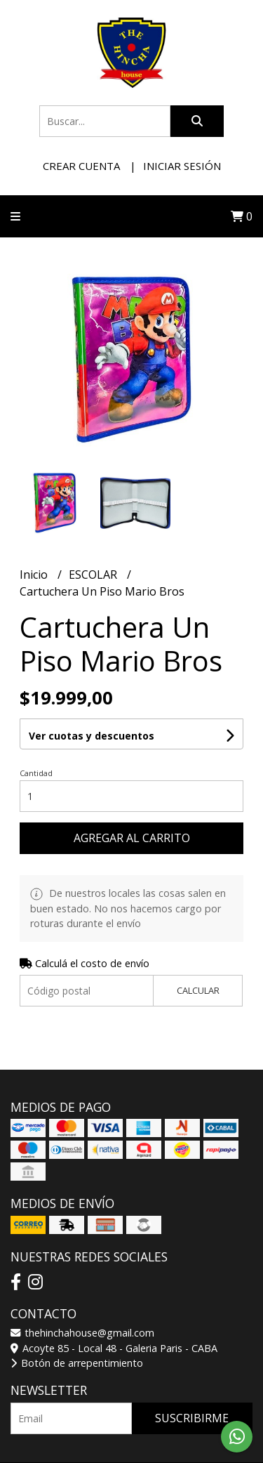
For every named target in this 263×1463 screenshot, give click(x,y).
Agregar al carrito (132, 838)
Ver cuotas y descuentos (91, 735)
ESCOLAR (94, 574)
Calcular (198, 990)
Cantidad (36, 773)
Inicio (35, 574)
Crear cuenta (81, 166)
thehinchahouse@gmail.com (82, 1332)
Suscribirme (192, 1418)
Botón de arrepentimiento (77, 1363)
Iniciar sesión (182, 166)
